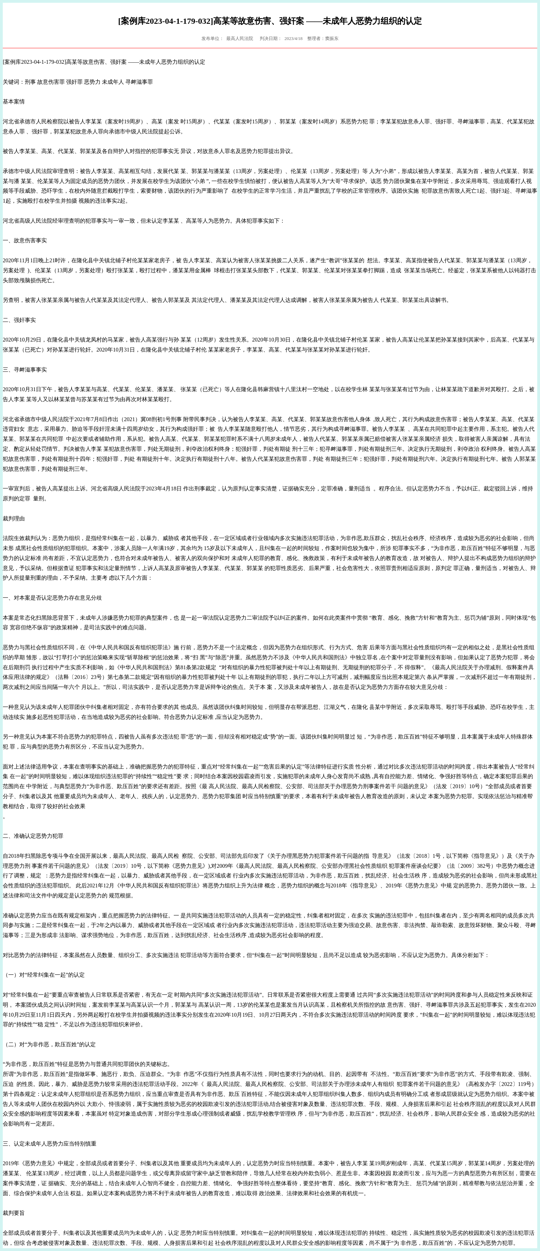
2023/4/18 (293, 38)
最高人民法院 (239, 38)
